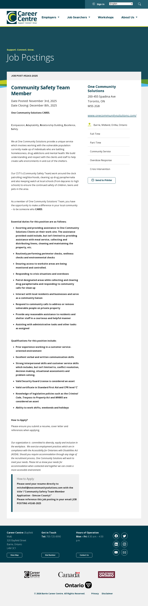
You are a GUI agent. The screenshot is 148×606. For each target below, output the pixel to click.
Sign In (98, 4)
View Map (14, 555)
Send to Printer (101, 180)
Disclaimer (107, 593)
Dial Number (50, 555)
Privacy (95, 593)
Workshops (106, 17)
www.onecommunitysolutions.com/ (112, 115)
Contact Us (84, 555)
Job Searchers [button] (77, 17)
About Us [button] (128, 17)
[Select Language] (121, 3)
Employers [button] (49, 17)
